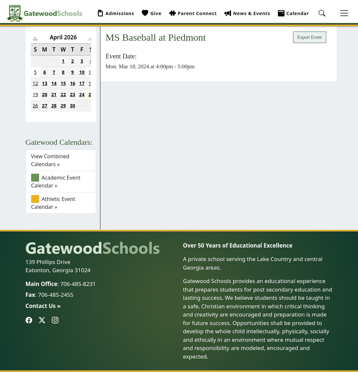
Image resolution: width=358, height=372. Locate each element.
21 (53, 94)
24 (81, 94)
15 (63, 83)
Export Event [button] (309, 37)
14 (53, 83)
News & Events (247, 13)
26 (35, 105)
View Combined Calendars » (50, 160)
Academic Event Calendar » (56, 181)
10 (81, 72)
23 (72, 94)
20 (44, 94)
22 (63, 94)
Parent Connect (193, 13)
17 (81, 83)
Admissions (116, 13)
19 (35, 94)
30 (72, 105)
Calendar (293, 13)
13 (44, 83)
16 (72, 83)
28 (53, 105)
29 (63, 105)
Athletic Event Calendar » (53, 202)
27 (44, 105)
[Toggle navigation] (344, 13)
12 (35, 83)
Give (151, 13)
